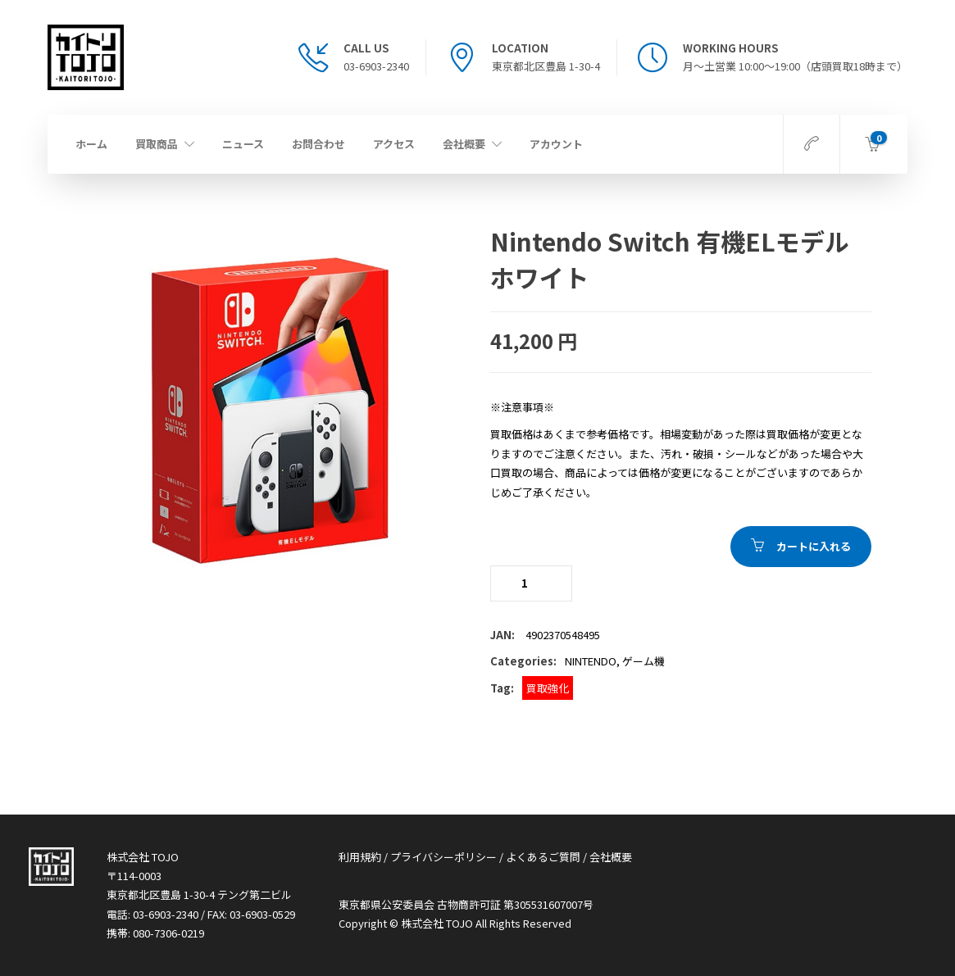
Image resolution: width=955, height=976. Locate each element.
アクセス (394, 144)
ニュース (243, 144)
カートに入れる (813, 546)
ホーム (91, 144)
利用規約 (360, 857)
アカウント (556, 144)
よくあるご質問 (543, 857)
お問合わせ (318, 144)
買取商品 (156, 144)
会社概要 (464, 144)
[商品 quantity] (531, 583)
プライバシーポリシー (443, 857)
